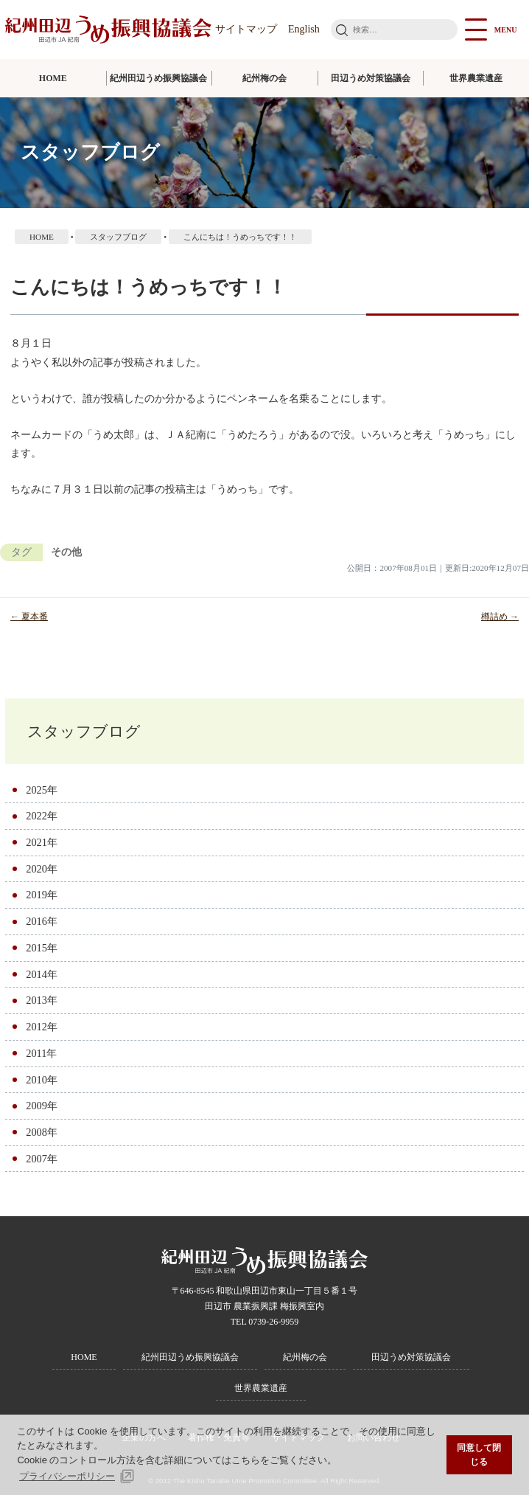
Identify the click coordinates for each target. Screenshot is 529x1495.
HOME (53, 78)
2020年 (41, 869)
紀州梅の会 (264, 78)
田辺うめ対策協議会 (370, 78)
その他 (66, 552)
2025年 (41, 790)
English (304, 29)
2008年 (41, 1132)
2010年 (41, 1080)
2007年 (41, 1159)
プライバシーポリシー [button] (67, 1476)
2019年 (41, 895)
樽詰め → (500, 616)
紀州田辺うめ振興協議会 (158, 78)
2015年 (41, 948)
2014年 (41, 974)
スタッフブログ (84, 731)
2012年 (41, 1027)
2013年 (41, 1000)
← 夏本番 (29, 616)
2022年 (41, 816)
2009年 (41, 1105)
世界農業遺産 (475, 78)
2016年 (41, 921)
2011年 (41, 1053)
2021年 (41, 842)
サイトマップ (246, 29)
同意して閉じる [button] (479, 1455)
